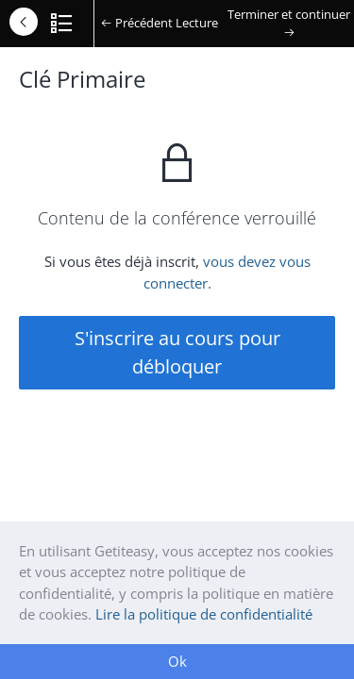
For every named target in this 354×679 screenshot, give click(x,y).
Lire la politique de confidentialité (203, 613)
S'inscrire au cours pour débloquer (177, 352)
